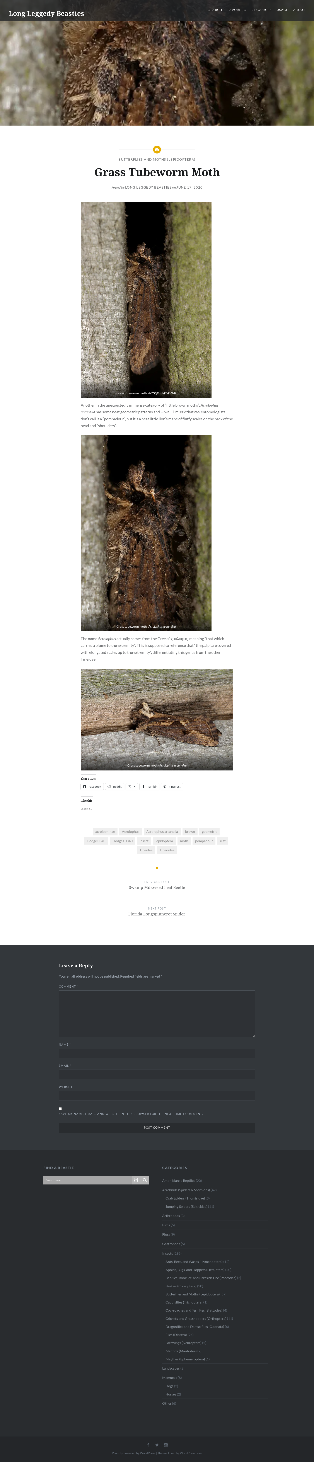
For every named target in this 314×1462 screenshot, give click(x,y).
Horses (171, 1394)
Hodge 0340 (96, 841)
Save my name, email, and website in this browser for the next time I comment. (131, 1114)
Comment (68, 986)
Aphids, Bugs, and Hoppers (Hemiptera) (195, 1270)
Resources (261, 10)
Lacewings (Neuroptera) (183, 1343)
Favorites (237, 10)
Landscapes (171, 1368)
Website (66, 1087)
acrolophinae (105, 831)
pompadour (204, 841)
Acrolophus (130, 831)
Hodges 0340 (123, 841)
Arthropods (171, 1215)
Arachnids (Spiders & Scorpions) (186, 1190)
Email (65, 1065)
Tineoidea (167, 850)
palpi (206, 645)
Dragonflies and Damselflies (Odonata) (195, 1326)
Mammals (169, 1377)
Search (215, 10)
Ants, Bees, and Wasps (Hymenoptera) (194, 1261)
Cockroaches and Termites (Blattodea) (194, 1310)
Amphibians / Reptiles (178, 1180)
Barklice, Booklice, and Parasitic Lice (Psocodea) (201, 1278)
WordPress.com (191, 1453)
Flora (166, 1234)
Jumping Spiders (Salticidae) (186, 1206)
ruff (222, 841)
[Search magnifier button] (144, 1180)
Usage (282, 10)
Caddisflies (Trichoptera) (184, 1302)
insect (144, 841)
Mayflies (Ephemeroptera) (185, 1359)
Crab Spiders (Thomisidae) (185, 1198)
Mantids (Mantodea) (181, 1351)
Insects (167, 1253)
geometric (209, 831)
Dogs (169, 1386)
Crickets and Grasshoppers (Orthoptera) (196, 1318)
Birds (166, 1225)
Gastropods (171, 1244)
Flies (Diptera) (176, 1334)
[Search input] (88, 1180)
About (299, 10)
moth (184, 841)
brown (190, 831)
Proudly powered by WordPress (133, 1453)
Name (65, 1044)
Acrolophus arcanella (162, 831)
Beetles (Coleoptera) (181, 1286)
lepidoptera (164, 841)
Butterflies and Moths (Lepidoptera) (157, 159)
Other (166, 1403)
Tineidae (146, 850)
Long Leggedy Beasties (46, 13)
